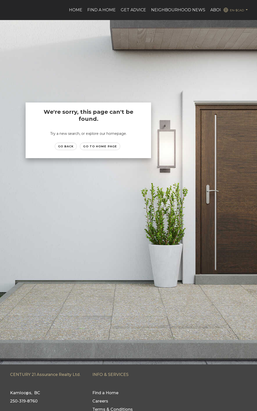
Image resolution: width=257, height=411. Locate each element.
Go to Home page (100, 146)
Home (75, 10)
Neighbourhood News (178, 10)
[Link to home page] (9, 10)
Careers (100, 401)
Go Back (66, 146)
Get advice (133, 10)
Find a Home (101, 10)
